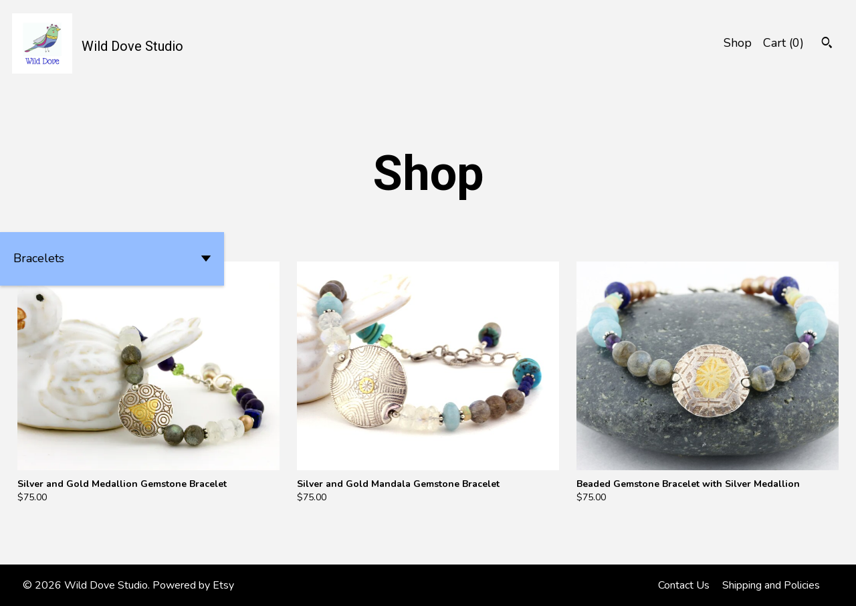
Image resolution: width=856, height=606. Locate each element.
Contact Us (684, 585)
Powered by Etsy (193, 585)
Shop (738, 43)
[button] (112, 259)
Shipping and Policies (771, 585)
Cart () (783, 43)
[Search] (827, 44)
